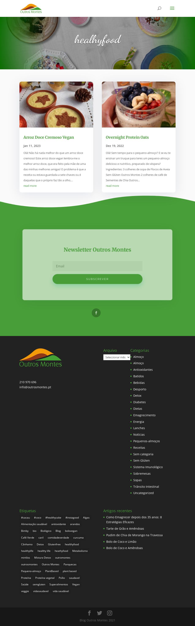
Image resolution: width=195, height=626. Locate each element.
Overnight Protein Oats (127, 137)
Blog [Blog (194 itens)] (58, 531)
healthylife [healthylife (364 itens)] (27, 551)
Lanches (139, 428)
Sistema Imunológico (148, 467)
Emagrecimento (144, 415)
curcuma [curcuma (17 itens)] (78, 537)
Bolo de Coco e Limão (121, 542)
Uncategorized (143, 493)
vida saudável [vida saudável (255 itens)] (61, 591)
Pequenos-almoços (146, 441)
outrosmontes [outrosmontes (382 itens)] (29, 564)
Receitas (139, 448)
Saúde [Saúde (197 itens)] (25, 584)
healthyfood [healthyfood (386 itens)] (72, 544)
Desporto (139, 389)
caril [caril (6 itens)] (41, 537)
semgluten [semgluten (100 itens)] (39, 584)
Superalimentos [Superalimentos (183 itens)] (58, 584)
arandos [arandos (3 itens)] (75, 524)
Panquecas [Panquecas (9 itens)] (70, 564)
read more (30, 186)
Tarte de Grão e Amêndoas (125, 529)
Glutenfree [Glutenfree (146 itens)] (54, 544)
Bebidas (139, 383)
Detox (137, 396)
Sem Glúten (141, 460)
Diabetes (139, 402)
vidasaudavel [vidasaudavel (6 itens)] (41, 591)
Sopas (137, 480)
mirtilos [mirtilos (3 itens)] (25, 557)
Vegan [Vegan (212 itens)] (76, 584)
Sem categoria (143, 454)
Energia (138, 422)
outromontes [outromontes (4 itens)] (62, 557)
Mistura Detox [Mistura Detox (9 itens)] (42, 557)
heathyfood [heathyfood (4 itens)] (61, 551)
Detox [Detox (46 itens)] (40, 544)
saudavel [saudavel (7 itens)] (74, 578)
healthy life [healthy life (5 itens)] (44, 551)
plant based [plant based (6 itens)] (69, 571)
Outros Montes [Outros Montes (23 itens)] (50, 564)
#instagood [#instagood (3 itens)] (72, 517)
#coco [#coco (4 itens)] (37, 517)
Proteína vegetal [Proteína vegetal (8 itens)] (45, 578)
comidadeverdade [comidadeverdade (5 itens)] (58, 537)
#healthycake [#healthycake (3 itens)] (53, 517)
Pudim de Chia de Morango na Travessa (134, 535)
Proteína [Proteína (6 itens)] (26, 578)
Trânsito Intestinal (146, 487)
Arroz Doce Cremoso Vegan (48, 137)
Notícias (139, 435)
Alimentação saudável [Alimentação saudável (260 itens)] (34, 524)
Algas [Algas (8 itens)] (86, 517)
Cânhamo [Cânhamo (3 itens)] (27, 544)
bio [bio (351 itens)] (34, 531)
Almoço (138, 357)
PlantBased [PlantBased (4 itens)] (52, 571)
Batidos (138, 376)
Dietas (137, 409)
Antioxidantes (143, 370)
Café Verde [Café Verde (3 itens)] (27, 537)
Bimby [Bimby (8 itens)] (25, 531)
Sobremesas (142, 474)
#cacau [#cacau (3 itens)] (25, 517)
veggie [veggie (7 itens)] (25, 591)
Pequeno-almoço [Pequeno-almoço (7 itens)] (31, 571)
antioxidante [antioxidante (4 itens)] (58, 524)
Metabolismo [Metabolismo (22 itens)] (80, 551)
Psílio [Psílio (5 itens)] (62, 578)
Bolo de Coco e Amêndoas (124, 548)
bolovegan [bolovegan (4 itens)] (71, 531)
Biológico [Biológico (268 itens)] (46, 531)
